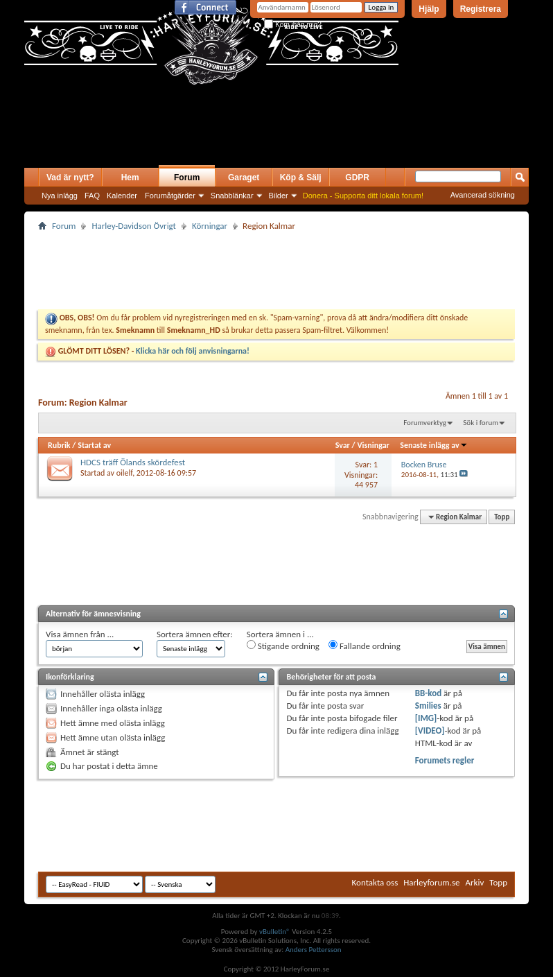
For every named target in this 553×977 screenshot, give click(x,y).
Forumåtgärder (170, 195)
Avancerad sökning (482, 195)
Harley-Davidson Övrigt (133, 226)
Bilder (278, 195)
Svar (342, 445)
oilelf (124, 473)
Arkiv (475, 882)
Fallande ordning (364, 645)
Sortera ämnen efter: (195, 634)
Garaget (243, 177)
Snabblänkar (232, 195)
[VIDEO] (430, 730)
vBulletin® (274, 931)
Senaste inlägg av (433, 445)
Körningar (209, 226)
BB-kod (428, 693)
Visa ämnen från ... (80, 634)
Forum (187, 177)
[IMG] (426, 718)
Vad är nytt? (70, 177)
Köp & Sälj (301, 177)
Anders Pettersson (314, 949)
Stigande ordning (283, 645)
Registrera (480, 9)
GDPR (357, 177)
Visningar (373, 445)
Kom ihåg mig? (292, 24)
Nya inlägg (60, 195)
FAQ (92, 195)
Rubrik (59, 445)
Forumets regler (445, 760)
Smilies (428, 705)
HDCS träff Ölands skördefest (132, 462)
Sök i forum (480, 422)
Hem (130, 177)
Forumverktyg (424, 422)
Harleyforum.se (431, 882)
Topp (501, 516)
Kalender (122, 195)
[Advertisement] (186, 140)
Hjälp (429, 9)
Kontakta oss (375, 882)
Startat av (94, 445)
